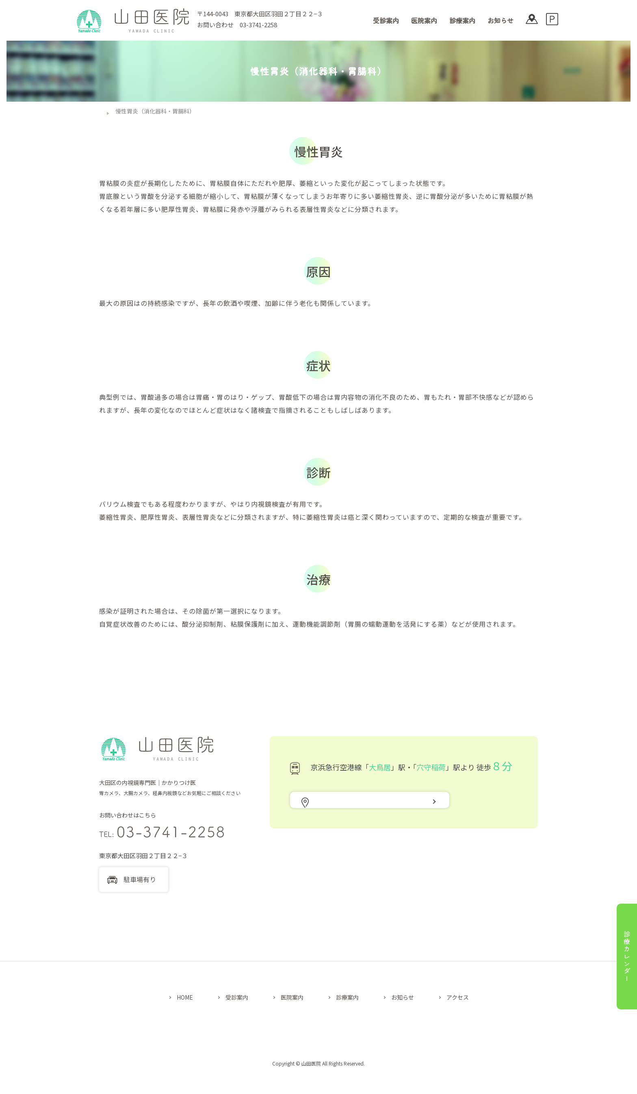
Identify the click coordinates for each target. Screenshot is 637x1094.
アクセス (457, 997)
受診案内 (386, 20)
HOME (185, 997)
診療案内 (462, 20)
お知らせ (501, 20)
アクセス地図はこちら (344, 809)
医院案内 (424, 20)
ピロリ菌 (154, 303)
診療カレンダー (627, 956)
